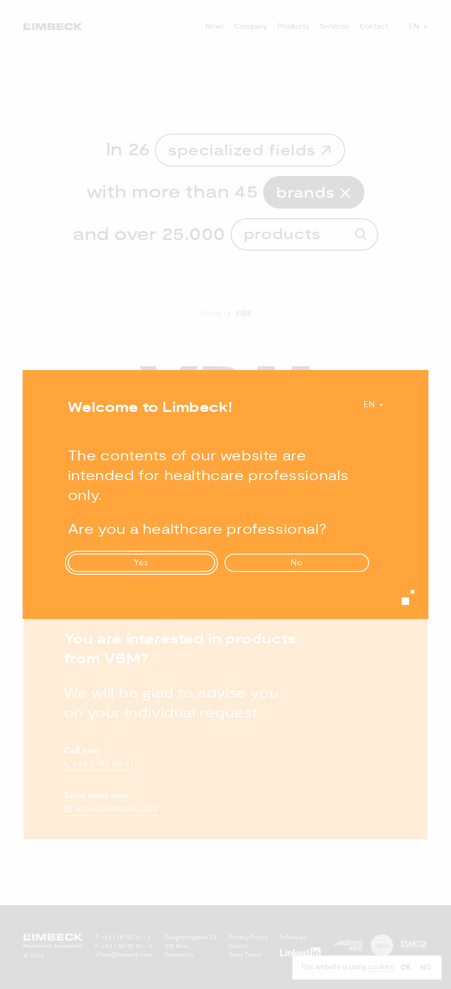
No (296, 562)
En (369, 404)
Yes (141, 562)
